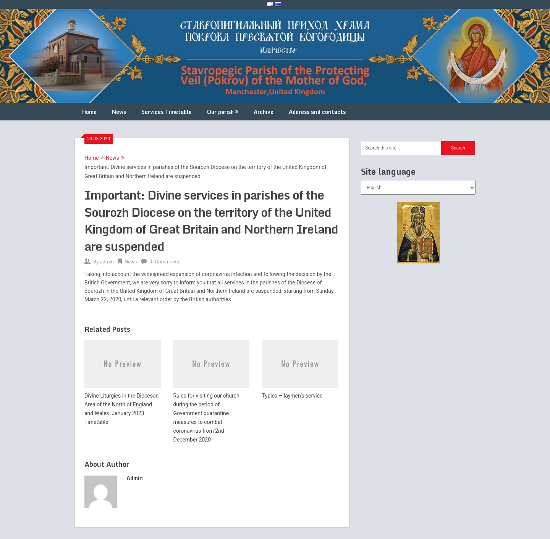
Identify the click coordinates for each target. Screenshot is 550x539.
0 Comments (165, 262)
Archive (263, 111)
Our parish (220, 111)
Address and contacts (317, 111)
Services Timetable (166, 111)
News (119, 111)
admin (106, 262)
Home (89, 111)
